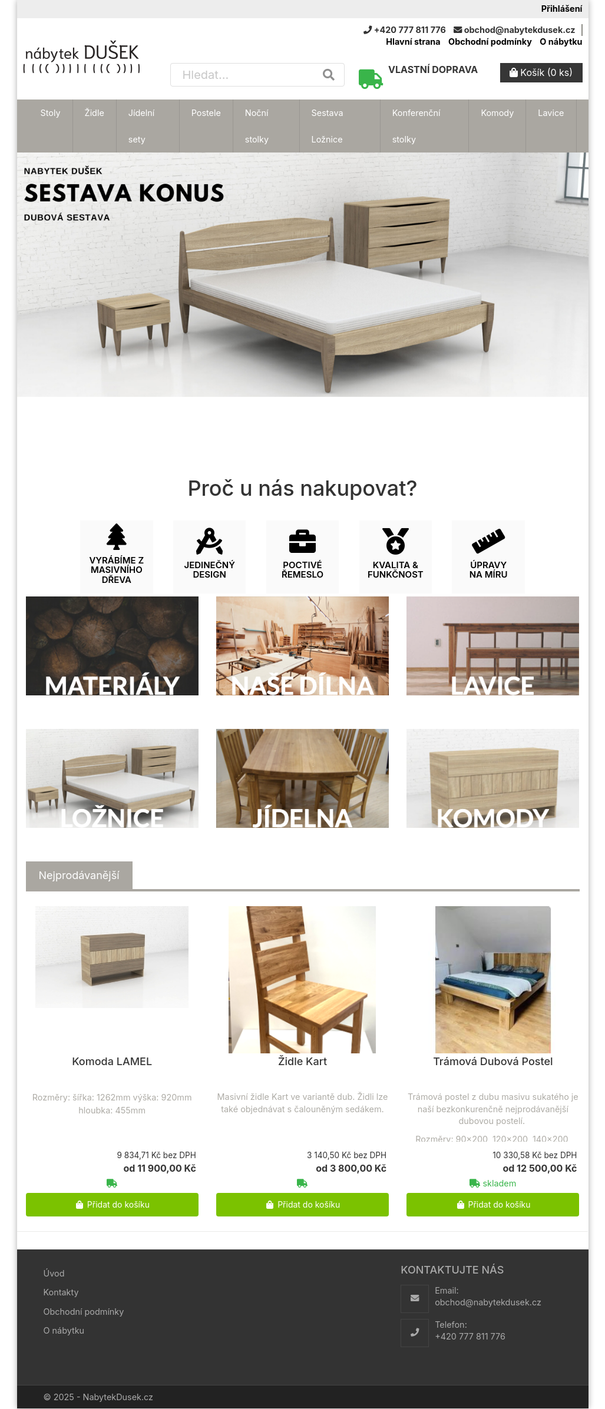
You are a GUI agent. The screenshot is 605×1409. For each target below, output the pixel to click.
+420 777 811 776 (470, 1336)
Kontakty (61, 1292)
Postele (206, 113)
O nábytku (561, 42)
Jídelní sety (141, 126)
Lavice (551, 113)
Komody (497, 113)
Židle (94, 113)
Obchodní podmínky (490, 42)
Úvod (54, 1273)
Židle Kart (302, 1061)
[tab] (79, 875)
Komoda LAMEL (112, 1061)
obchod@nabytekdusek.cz (488, 1302)
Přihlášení (562, 9)
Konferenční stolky (416, 126)
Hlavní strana (413, 42)
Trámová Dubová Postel (493, 1061)
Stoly (51, 113)
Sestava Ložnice (327, 126)
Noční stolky (257, 126)
